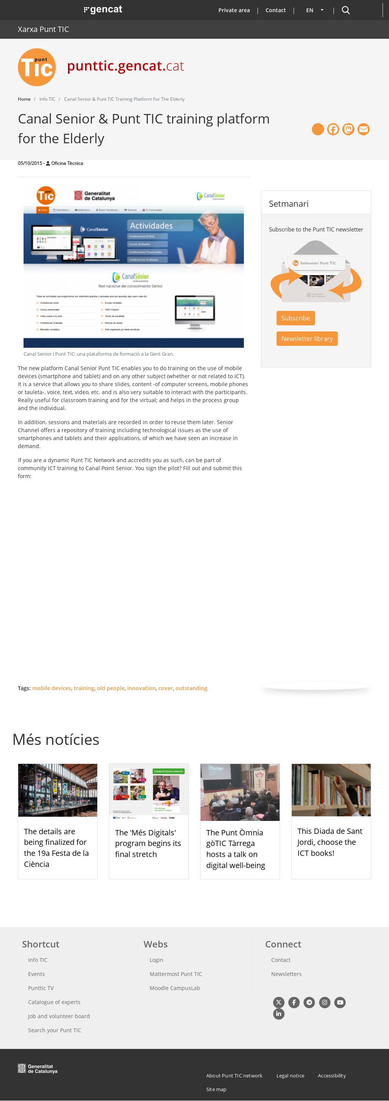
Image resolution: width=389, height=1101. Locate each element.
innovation (141, 688)
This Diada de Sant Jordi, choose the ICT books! (329, 842)
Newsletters (286, 973)
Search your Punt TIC (54, 1030)
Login (156, 959)
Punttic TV (41, 988)
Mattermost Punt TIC (176, 973)
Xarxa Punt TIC (43, 29)
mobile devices (51, 688)
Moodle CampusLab (175, 988)
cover (165, 688)
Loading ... (113, 581)
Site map (216, 1089)
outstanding (191, 688)
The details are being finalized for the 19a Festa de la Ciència (56, 847)
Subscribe (295, 318)
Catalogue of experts (54, 1002)
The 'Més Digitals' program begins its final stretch (148, 843)
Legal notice (290, 1075)
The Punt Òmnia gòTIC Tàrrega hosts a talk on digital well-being (235, 848)
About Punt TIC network (234, 1075)
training (84, 688)
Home (24, 99)
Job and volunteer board (59, 1016)
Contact (276, 10)
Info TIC (37, 959)
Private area (234, 10)
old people (111, 688)
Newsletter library (307, 338)
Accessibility (332, 1075)
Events (36, 973)
